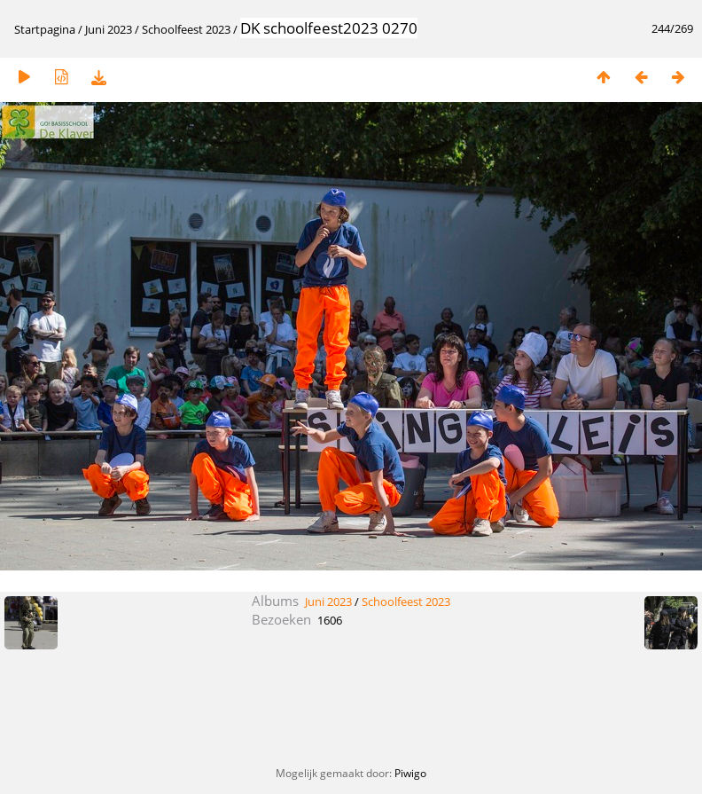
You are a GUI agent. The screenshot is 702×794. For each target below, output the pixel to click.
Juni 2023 (108, 29)
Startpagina (44, 29)
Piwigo (410, 773)
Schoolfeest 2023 (186, 29)
